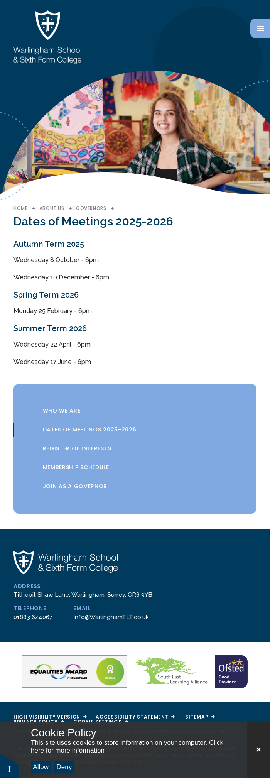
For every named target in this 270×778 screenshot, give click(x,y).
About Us (51, 208)
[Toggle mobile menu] (260, 28)
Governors (91, 208)
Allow (41, 767)
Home (20, 208)
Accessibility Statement (135, 717)
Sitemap (199, 717)
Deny (64, 767)
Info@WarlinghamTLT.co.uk (111, 617)
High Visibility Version (50, 717)
